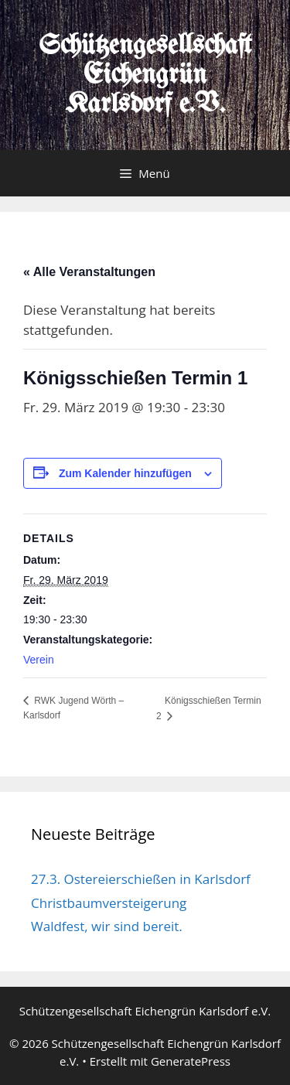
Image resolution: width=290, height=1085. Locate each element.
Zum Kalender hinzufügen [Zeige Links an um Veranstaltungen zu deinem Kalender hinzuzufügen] (125, 473)
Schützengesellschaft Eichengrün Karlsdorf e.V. (145, 75)
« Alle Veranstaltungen (89, 271)
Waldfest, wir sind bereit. (107, 926)
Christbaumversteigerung (108, 903)
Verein (38, 659)
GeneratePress (190, 1061)
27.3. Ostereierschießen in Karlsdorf (141, 879)
